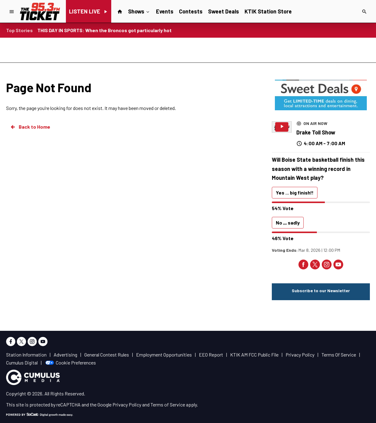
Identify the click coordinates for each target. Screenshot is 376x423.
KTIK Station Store (268, 11)
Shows (139, 11)
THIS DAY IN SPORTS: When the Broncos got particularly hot (104, 30)
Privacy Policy (126, 404)
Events (164, 11)
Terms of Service (167, 404)
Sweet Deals (223, 11)
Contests (191, 11)
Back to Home (30, 127)
